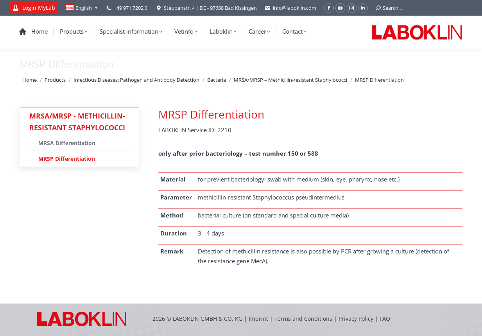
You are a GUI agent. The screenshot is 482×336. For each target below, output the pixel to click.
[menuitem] (82, 7)
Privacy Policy (356, 318)
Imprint (258, 318)
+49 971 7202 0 (130, 7)
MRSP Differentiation (66, 158)
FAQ (385, 318)
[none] (82, 8)
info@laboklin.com (290, 8)
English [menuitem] (83, 7)
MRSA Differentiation (66, 143)
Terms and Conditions (304, 318)
